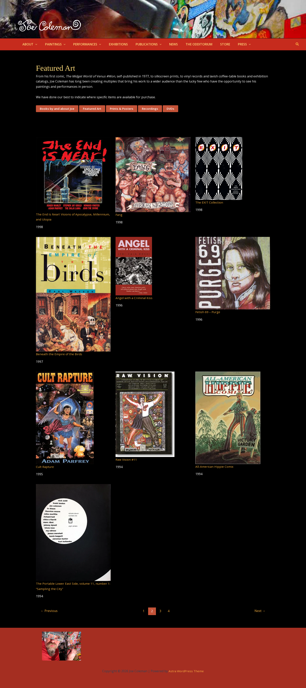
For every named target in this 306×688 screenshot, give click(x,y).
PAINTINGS (53, 44)
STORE (213, 44)
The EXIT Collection (209, 202)
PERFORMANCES (83, 44)
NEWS (165, 44)
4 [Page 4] (169, 611)
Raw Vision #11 (127, 459)
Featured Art (94, 109)
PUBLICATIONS (142, 44)
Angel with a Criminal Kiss (134, 298)
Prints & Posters (124, 109)
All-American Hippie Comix (214, 466)
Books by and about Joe (57, 109)
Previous (50, 611)
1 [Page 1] (143, 611)
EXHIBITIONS (112, 44)
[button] (34, 44)
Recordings (154, 109)
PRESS (231, 44)
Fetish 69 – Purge (208, 312)
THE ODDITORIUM (188, 44)
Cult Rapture (45, 467)
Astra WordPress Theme (186, 671)
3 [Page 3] (160, 611)
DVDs (175, 109)
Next (259, 611)
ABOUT (29, 44)
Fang (119, 215)
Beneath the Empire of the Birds (59, 354)
